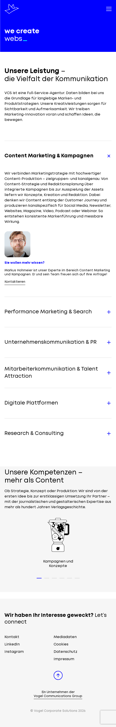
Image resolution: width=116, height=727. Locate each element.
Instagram (14, 651)
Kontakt (11, 637)
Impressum (64, 659)
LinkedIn (12, 644)
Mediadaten (65, 637)
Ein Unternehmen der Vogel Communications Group (58, 694)
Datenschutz (65, 651)
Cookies (61, 644)
